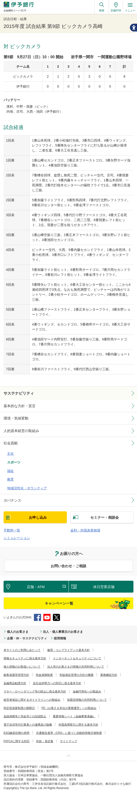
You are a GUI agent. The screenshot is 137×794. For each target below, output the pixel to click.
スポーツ (13, 462)
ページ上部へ (68, 755)
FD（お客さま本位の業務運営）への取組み (68, 708)
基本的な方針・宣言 (20, 406)
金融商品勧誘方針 (15, 683)
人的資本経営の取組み (21, 431)
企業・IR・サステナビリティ (27, 638)
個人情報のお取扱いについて (22, 666)
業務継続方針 (108, 675)
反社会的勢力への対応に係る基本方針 (57, 683)
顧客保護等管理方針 (16, 675)
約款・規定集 (44, 741)
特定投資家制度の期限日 (19, 708)
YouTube (46, 617)
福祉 (10, 471)
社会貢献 (11, 443)
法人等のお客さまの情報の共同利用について (75, 666)
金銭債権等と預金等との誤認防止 (25, 716)
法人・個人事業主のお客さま (63, 631)
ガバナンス (12, 500)
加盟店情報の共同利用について (87, 699)
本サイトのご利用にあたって (22, 650)
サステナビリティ (19, 393)
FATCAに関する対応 (17, 741)
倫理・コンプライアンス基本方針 (68, 650)
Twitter (56, 617)
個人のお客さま (17, 631)
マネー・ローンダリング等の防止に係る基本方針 (35, 691)
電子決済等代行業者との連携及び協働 (28, 724)
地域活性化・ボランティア (27, 488)
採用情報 (60, 638)
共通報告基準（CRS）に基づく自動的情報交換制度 (69, 733)
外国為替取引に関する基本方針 (78, 724)
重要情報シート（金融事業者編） (74, 716)
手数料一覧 (12, 530)
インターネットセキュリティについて (77, 658)
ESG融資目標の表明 (16, 733)
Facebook (37, 617)
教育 (10, 479)
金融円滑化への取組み (87, 691)
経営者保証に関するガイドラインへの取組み (32, 699)
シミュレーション (17, 538)
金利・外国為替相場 (85, 530)
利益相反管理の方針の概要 (76, 675)
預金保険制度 (44, 675)
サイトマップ (68, 741)
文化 (10, 453)
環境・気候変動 (16, 418)
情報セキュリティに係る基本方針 (25, 658)
